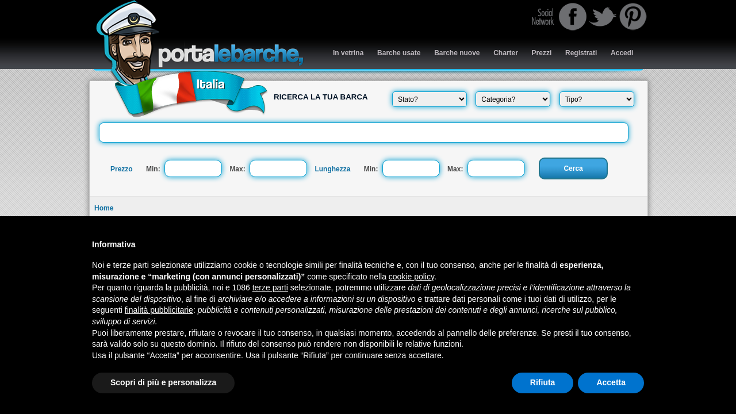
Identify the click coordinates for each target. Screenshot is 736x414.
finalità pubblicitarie (159, 310)
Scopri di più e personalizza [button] (163, 382)
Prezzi (542, 53)
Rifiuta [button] (542, 382)
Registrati (581, 53)
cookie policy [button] (411, 276)
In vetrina (348, 53)
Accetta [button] (611, 382)
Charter (505, 53)
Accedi (622, 53)
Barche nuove (457, 53)
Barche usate (398, 53)
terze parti (270, 287)
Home (103, 208)
